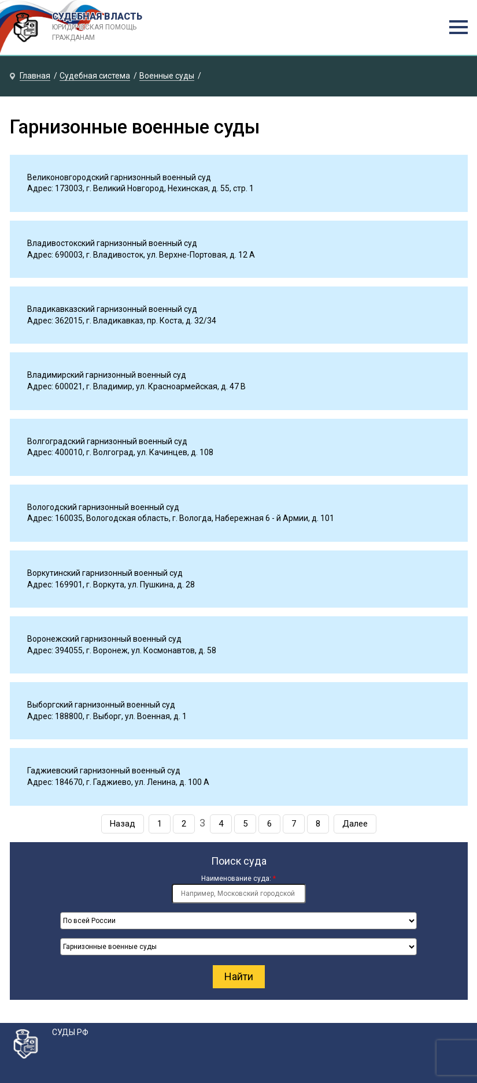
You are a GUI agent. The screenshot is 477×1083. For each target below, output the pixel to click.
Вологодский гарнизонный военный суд (103, 507)
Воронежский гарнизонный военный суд (104, 638)
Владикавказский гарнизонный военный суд (112, 309)
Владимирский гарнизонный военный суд (106, 374)
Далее (355, 823)
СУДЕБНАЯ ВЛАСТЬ (109, 27)
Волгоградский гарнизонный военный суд (107, 441)
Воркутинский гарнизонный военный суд (105, 573)
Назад (122, 823)
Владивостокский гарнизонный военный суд (112, 243)
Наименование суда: (238, 878)
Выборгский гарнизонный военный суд (101, 704)
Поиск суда (239, 861)
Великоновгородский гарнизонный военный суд (119, 177)
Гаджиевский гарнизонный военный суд (103, 770)
